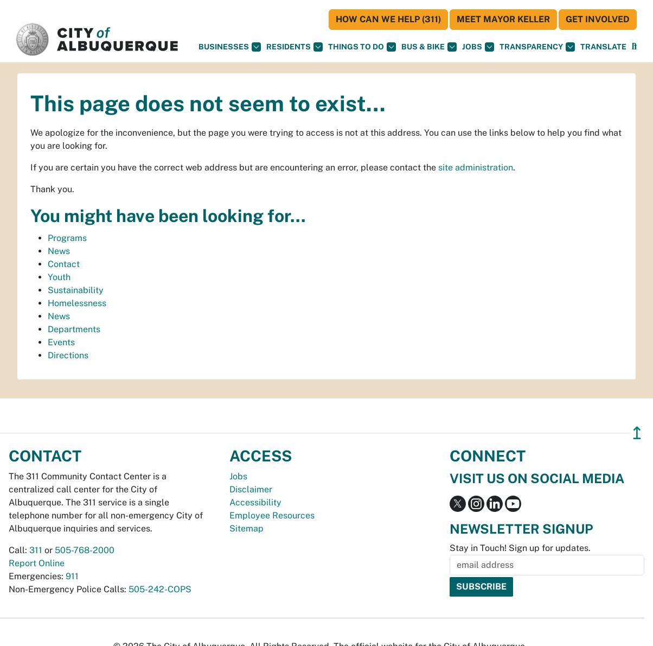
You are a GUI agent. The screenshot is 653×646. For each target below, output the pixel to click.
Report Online (37, 563)
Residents (294, 47)
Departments (74, 329)
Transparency (537, 47)
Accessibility (255, 502)
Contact (64, 264)
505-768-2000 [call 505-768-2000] (84, 550)
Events (61, 342)
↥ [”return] (637, 433)
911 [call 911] (72, 576)
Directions (68, 355)
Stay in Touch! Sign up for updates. (520, 548)
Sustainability (76, 290)
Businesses (230, 47)
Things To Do (362, 47)
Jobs (478, 47)
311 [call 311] (35, 550)
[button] (603, 47)
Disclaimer (250, 489)
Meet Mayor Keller (503, 19)
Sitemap (246, 528)
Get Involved (598, 19)
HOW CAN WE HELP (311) (388, 19)
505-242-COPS (160, 589)
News (59, 251)
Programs (67, 238)
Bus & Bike (429, 47)
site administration (475, 167)
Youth (59, 277)
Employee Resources (272, 515)
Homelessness (77, 303)
